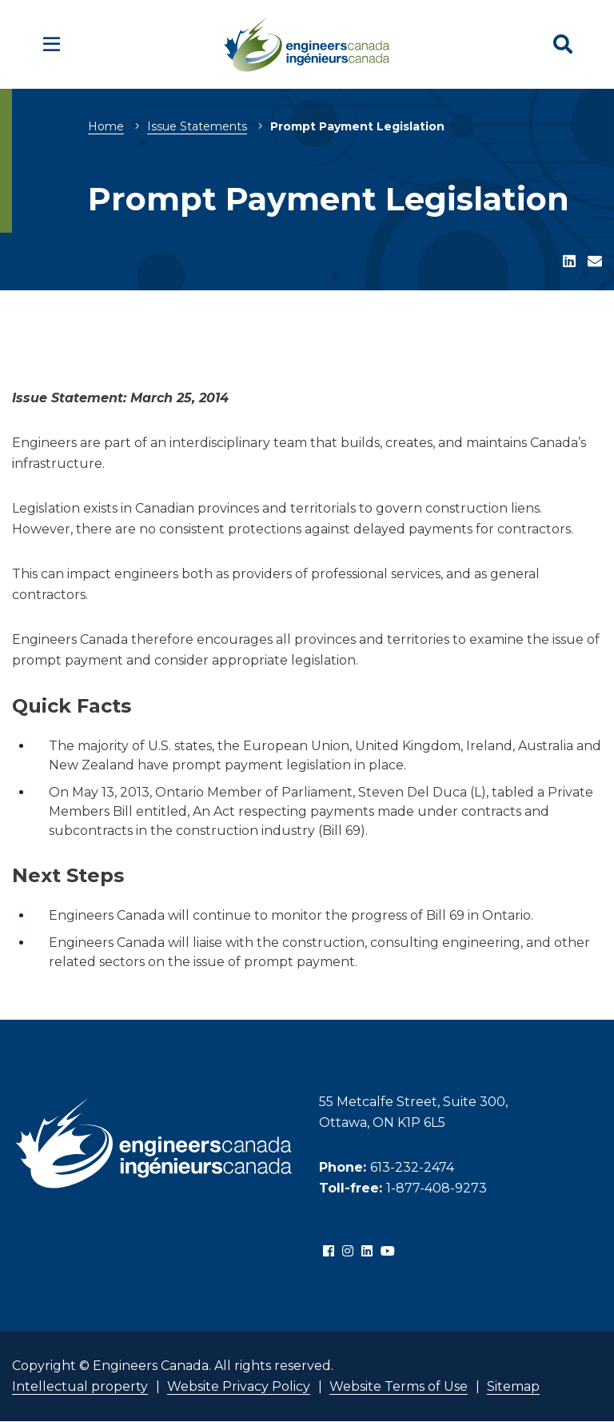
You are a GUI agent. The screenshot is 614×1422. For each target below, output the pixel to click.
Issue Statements (197, 126)
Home (106, 126)
